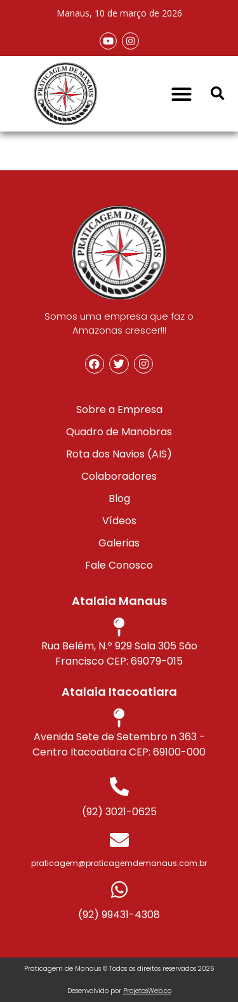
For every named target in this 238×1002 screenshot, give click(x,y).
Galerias (119, 543)
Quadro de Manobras (119, 431)
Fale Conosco (119, 565)
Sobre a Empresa (119, 409)
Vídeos (119, 520)
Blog (119, 498)
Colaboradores (119, 476)
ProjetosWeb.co (147, 991)
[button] (181, 94)
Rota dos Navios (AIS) (119, 454)
